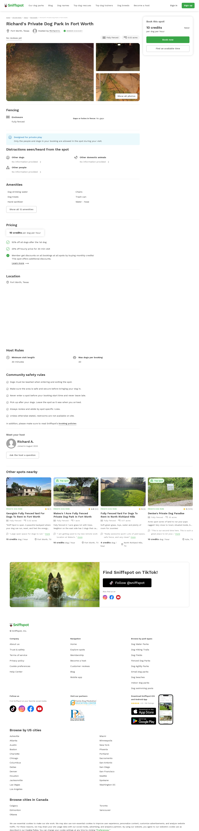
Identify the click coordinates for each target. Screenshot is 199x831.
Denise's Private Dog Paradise (166, 513)
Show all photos (126, 96)
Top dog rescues (82, 5)
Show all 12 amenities (21, 209)
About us (14, 644)
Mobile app (76, 677)
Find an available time (168, 48)
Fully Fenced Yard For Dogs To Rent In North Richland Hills (119, 515)
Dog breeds (123, 5)
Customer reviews (80, 666)
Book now (168, 39)
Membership (77, 655)
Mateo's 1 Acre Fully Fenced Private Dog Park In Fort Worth (72, 515)
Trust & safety (17, 649)
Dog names (63, 5)
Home (73, 644)
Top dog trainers (104, 5)
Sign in (173, 5)
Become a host (142, 5)
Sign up (188, 5)
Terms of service (18, 655)
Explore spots (77, 649)
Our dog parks (36, 5)
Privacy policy (17, 660)
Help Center (16, 671)
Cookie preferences (20, 666)
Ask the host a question (23, 455)
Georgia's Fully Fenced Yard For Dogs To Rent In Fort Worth (25, 515)
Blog (50, 5)
